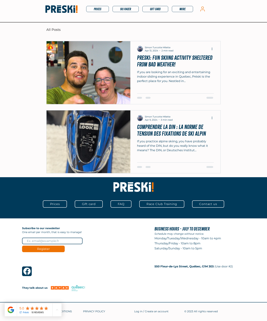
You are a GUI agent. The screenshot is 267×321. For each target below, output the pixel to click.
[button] (126, 9)
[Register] (43, 249)
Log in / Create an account (151, 311)
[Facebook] (27, 271)
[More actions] (213, 49)
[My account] (202, 9)
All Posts (53, 30)
